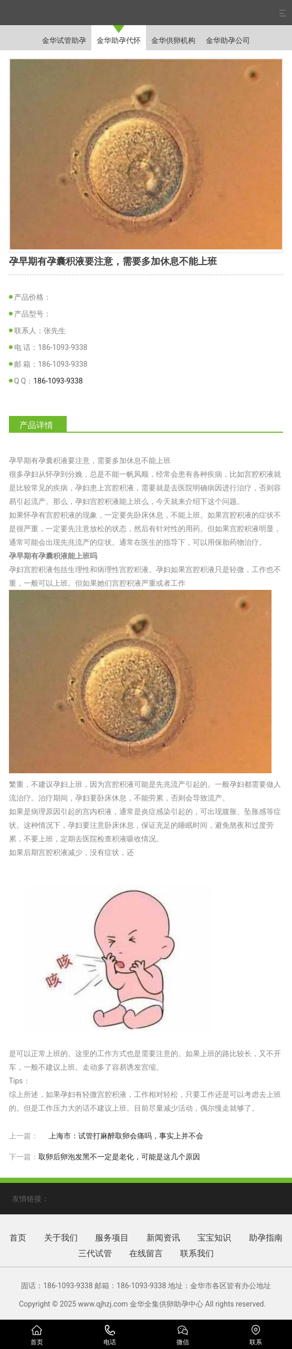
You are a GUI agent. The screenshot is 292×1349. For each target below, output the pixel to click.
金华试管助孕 (64, 40)
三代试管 (95, 1253)
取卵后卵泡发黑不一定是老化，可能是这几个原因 (119, 1157)
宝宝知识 (214, 1238)
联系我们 (197, 1253)
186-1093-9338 (57, 381)
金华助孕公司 (228, 40)
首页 (17, 1238)
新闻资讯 (163, 1238)
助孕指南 (266, 1238)
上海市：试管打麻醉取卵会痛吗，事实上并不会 (126, 1136)
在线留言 (146, 1253)
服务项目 (112, 1238)
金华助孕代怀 (119, 40)
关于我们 (61, 1238)
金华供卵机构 (173, 40)
